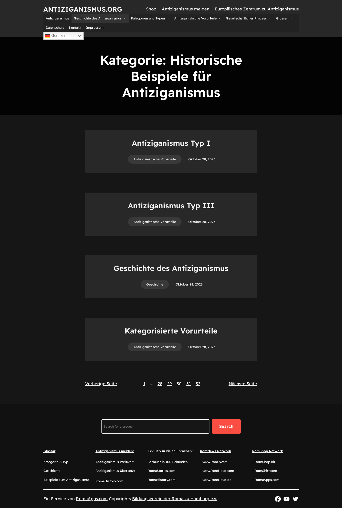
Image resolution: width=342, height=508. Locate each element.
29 (169, 383)
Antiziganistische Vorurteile (197, 18)
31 (188, 383)
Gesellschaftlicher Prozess (248, 18)
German (55, 36)
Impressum (94, 27)
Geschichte (154, 284)
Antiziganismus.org (82, 9)
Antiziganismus (57, 18)
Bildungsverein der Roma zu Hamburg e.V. (174, 498)
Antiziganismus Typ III (171, 205)
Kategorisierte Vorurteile (171, 330)
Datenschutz (55, 27)
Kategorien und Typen (150, 18)
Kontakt (75, 27)
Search (226, 426)
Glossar (284, 18)
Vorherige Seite (101, 383)
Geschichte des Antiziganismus (100, 18)
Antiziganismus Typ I (171, 143)
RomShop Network (267, 451)
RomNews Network (215, 451)
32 (198, 383)
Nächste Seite (243, 383)
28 (160, 383)
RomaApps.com (92, 498)
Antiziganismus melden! (114, 451)
